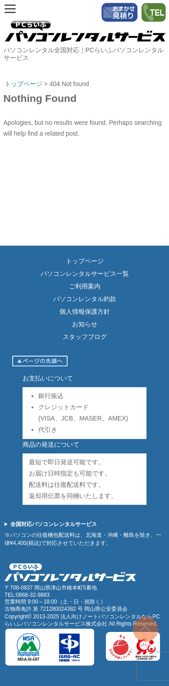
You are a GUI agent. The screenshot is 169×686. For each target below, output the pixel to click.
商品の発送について (51, 444)
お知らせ (84, 324)
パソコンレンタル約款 (84, 298)
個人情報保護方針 (84, 311)
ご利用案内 (84, 286)
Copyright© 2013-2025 (32, 616)
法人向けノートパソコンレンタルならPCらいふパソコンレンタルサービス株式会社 (82, 620)
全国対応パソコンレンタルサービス (53, 524)
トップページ (85, 261)
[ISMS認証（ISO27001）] (50, 664)
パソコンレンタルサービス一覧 (85, 273)
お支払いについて (48, 378)
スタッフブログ (85, 336)
